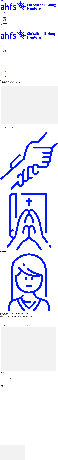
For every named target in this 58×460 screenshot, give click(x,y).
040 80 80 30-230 (2, 386)
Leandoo (3, 42)
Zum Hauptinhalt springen (2, 0)
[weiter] (1, 374)
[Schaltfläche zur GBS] (0, 326)
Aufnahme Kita (4, 18)
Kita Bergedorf (4, 71)
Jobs (1, 25)
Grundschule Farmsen (3, 45)
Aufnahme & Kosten (5, 23)
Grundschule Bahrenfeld (5, 19)
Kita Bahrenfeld (4, 17)
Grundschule (4, 46)
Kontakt (3, 14)
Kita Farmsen (4, 16)
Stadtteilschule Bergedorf (5, 21)
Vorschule (4, 12)
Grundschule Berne (4, 20)
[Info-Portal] (1, 379)
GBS (3, 13)
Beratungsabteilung (3, 72)
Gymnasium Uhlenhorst (5, 22)
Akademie (2, 24)
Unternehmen (2, 73)
